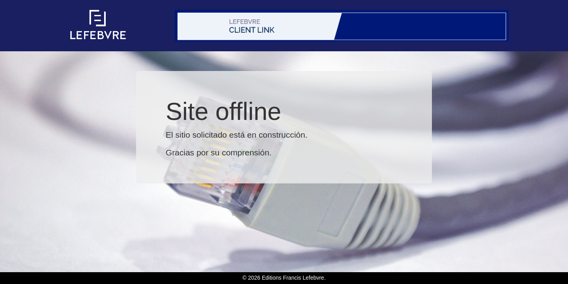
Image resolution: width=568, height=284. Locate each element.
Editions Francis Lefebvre (293, 278)
